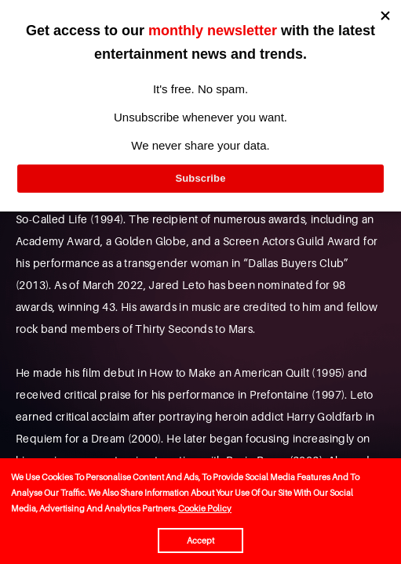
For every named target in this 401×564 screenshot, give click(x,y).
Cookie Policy (204, 508)
